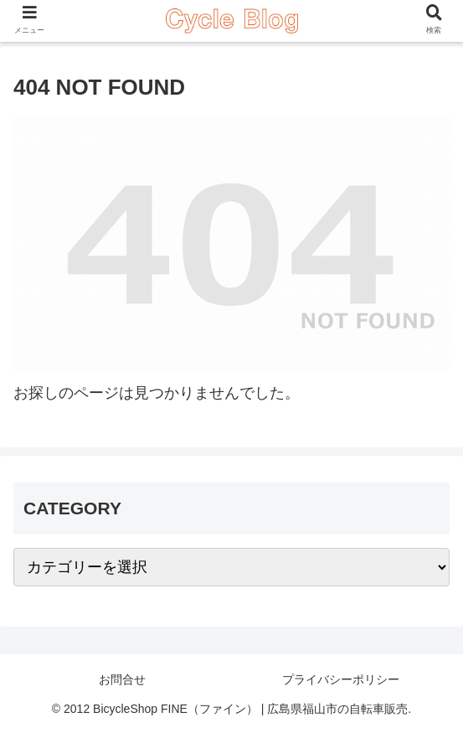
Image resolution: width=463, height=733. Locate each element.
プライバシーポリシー (340, 679)
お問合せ (122, 679)
